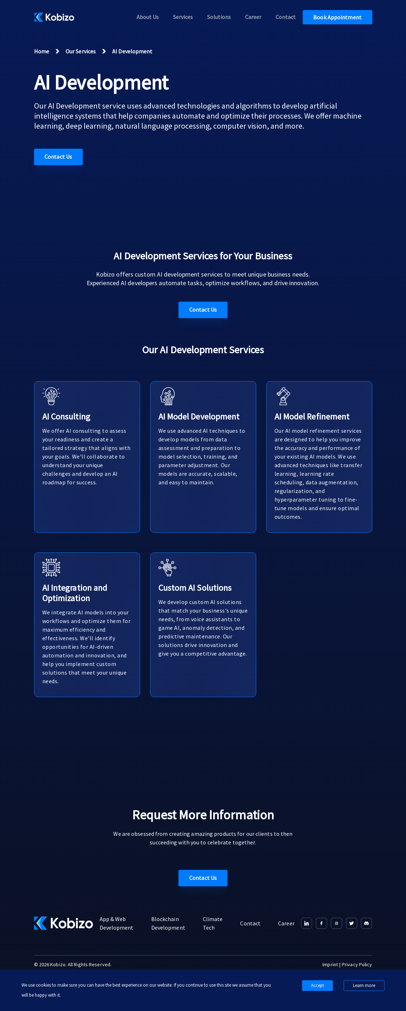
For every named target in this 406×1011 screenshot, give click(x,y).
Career (253, 16)
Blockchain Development (168, 923)
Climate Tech (213, 923)
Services (183, 16)
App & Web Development (117, 923)
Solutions (219, 16)
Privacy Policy (357, 964)
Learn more (364, 985)
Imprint (330, 964)
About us (148, 16)
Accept (317, 985)
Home (41, 51)
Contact (286, 16)
